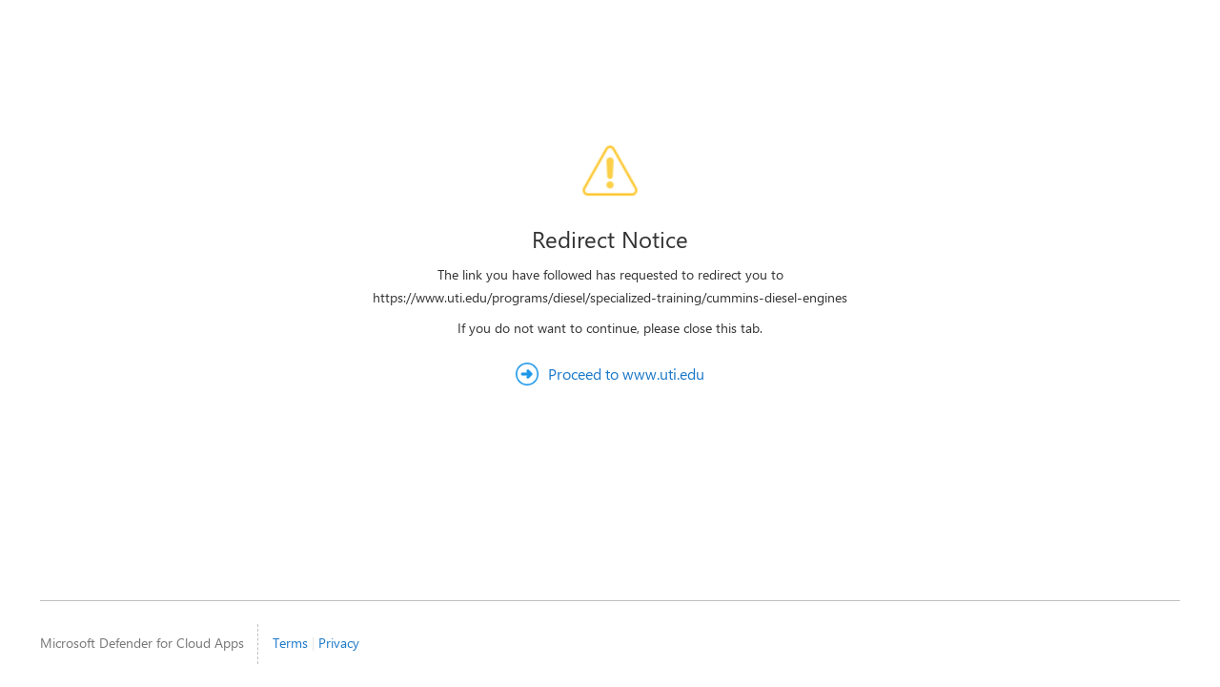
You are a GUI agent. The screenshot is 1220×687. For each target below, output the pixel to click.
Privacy (338, 643)
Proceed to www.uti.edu (626, 374)
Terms (290, 643)
